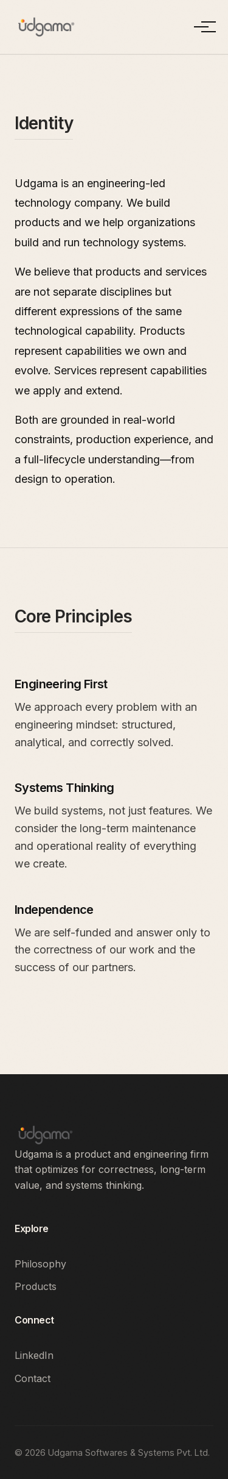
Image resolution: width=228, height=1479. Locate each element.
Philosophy (40, 1264)
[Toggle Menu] (201, 26)
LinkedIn (34, 1355)
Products (36, 1286)
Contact (32, 1378)
